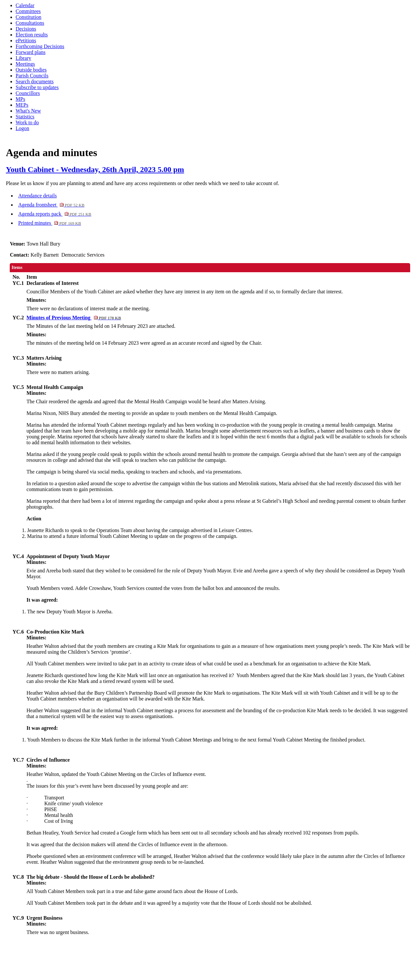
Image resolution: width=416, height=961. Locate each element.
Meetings (25, 64)
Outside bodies (31, 70)
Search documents (35, 81)
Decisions (26, 29)
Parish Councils (32, 75)
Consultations (30, 23)
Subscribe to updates (37, 87)
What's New (28, 110)
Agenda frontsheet (51, 204)
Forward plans (31, 52)
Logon (22, 128)
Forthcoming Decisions (40, 46)
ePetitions (26, 40)
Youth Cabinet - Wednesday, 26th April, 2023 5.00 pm (95, 169)
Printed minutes (49, 223)
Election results (32, 34)
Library (23, 58)
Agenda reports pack (54, 214)
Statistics (25, 116)
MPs (20, 99)
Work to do (27, 122)
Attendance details (37, 195)
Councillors (28, 93)
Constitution (28, 17)
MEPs (22, 105)
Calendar (25, 5)
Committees (28, 11)
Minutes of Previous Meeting (74, 317)
